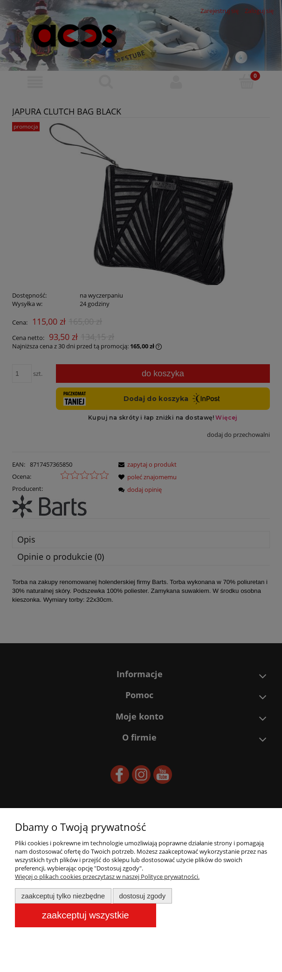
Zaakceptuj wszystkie (85, 915)
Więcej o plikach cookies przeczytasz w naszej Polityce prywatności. (107, 876)
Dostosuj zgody (142, 896)
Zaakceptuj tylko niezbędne (63, 896)
